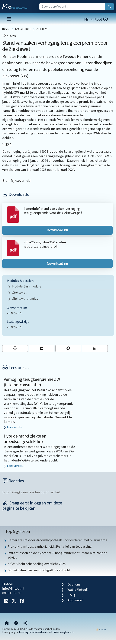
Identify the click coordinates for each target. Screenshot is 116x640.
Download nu (57, 230)
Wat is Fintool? (78, 589)
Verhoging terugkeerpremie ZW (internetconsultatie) (32, 382)
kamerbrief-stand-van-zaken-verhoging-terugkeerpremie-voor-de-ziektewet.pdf (53, 210)
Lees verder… (16, 427)
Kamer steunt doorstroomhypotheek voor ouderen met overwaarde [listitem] (57, 540)
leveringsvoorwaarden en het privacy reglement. (46, 632)
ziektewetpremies (25, 298)
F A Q (71, 594)
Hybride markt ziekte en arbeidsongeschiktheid (25, 439)
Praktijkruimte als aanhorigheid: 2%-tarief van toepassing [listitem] (50, 546)
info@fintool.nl (13, 588)
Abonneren (75, 600)
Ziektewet (19, 292)
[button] (25, 623)
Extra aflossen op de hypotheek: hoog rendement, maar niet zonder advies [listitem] (57, 555)
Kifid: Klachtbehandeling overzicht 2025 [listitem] (36, 563)
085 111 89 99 (11, 593)
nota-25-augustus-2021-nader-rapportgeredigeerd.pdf (45, 244)
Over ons (73, 584)
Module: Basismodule (26, 286)
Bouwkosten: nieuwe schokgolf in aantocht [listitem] (39, 570)
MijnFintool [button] (96, 19)
